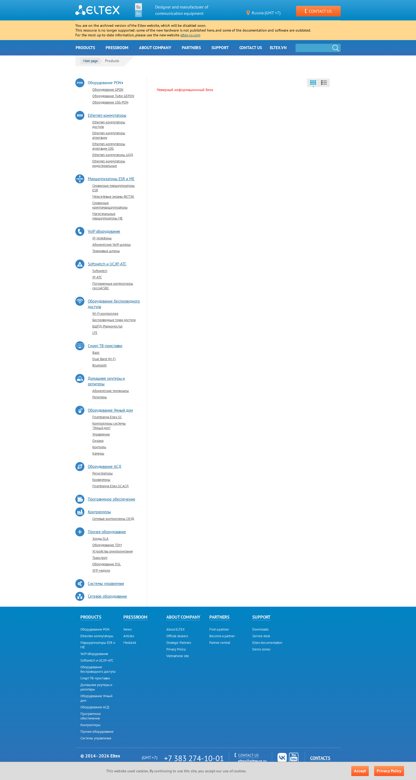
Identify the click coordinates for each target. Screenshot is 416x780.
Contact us (250, 47)
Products (85, 47)
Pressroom (117, 47)
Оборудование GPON (107, 89)
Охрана (97, 440)
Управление (101, 434)
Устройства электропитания (112, 551)
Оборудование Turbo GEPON (113, 96)
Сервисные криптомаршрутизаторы (110, 205)
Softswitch (99, 271)
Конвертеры (101, 479)
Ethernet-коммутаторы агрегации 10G (108, 146)
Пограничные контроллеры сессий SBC (112, 285)
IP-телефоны (102, 238)
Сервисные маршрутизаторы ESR (113, 187)
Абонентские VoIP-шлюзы (111, 244)
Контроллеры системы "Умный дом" (109, 425)
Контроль (99, 447)
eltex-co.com (190, 35)
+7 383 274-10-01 (194, 758)
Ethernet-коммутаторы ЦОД (112, 155)
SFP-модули (101, 570)
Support (219, 47)
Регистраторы (102, 473)
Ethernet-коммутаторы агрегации (108, 135)
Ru (138, 6)
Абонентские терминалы (110, 391)
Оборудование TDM (107, 545)
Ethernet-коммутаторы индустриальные (108, 163)
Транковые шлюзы (106, 251)
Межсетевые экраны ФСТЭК (113, 196)
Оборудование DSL (106, 564)
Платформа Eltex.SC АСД (110, 486)
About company (155, 47)
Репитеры (99, 397)
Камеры (98, 453)
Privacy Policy (389, 770)
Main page (90, 61)
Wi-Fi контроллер (105, 313)
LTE (94, 332)
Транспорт (99, 557)
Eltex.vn (278, 47)
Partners (191, 47)
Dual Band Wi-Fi (104, 359)
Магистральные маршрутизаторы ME (107, 216)
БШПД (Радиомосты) (107, 326)
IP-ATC (97, 277)
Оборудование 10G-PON (110, 102)
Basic (96, 352)
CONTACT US (318, 11)
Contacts (320, 758)
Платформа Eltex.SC (107, 417)
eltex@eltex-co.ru (252, 761)
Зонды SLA (100, 538)
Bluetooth (99, 365)
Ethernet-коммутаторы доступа (108, 124)
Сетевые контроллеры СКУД (113, 518)
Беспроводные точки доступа (113, 320)
